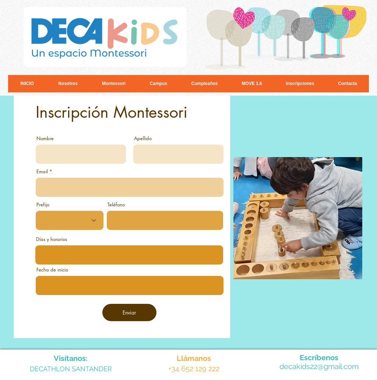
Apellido (143, 138)
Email (42, 171)
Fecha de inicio (52, 269)
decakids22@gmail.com (319, 366)
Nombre (45, 138)
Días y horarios (51, 239)
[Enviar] (129, 312)
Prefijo (42, 204)
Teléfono (116, 204)
